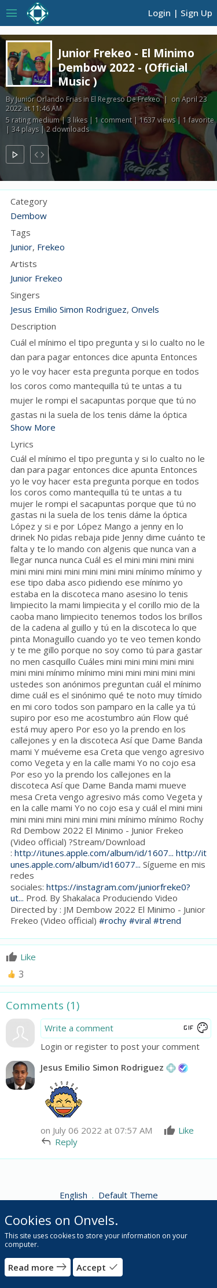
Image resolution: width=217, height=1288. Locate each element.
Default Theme (128, 1195)
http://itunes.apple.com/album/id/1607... (94, 852)
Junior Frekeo (36, 278)
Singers (25, 295)
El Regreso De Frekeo (125, 99)
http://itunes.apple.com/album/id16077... (108, 858)
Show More (33, 427)
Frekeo (51, 247)
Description (33, 326)
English (75, 1195)
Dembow (28, 215)
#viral (140, 920)
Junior (21, 247)
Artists (23, 263)
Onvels (145, 309)
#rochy (113, 920)
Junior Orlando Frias (49, 99)
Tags (20, 232)
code (39, 155)
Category (28, 201)
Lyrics (22, 444)
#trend (167, 920)
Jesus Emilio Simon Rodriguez (68, 309)
